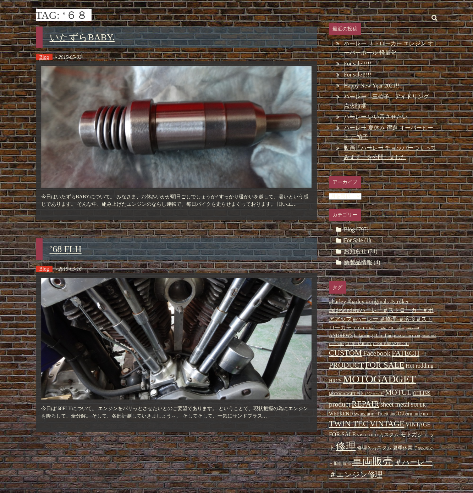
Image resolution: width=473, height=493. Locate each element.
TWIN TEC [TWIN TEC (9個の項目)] (349, 423)
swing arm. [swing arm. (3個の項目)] (365, 413)
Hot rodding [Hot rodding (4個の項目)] (419, 366)
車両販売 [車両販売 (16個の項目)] (372, 461)
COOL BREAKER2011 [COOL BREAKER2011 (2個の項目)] (391, 344)
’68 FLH (66, 249)
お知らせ (355, 251)
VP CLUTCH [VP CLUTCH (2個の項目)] (367, 435)
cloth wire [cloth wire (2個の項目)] (336, 344)
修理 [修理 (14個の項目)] (346, 446)
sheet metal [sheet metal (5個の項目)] (394, 404)
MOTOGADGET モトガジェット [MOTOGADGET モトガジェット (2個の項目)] (356, 394)
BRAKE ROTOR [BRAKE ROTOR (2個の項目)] (407, 336)
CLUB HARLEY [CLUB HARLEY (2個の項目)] (358, 344)
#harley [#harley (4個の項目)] (337, 302)
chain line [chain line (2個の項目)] (429, 336)
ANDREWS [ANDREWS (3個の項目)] (341, 335)
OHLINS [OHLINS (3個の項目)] (421, 393)
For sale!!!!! (358, 64)
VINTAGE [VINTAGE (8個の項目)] (387, 423)
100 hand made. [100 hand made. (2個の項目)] (375, 328)
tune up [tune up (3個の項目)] (420, 413)
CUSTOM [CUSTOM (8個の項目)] (345, 352)
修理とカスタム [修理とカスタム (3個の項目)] (374, 447)
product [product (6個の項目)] (340, 404)
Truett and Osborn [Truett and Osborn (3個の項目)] (394, 413)
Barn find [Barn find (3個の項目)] (383, 335)
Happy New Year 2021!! (371, 86)
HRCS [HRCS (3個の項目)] (335, 381)
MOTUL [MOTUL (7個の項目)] (398, 392)
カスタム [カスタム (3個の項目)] (389, 434)
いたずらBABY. (82, 37)
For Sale (353, 240)
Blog (44, 57)
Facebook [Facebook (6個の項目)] (376, 353)
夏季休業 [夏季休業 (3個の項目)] (403, 447)
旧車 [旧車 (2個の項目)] (338, 463)
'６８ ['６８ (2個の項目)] (357, 328)
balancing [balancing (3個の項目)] (363, 335)
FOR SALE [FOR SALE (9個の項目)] (385, 364)
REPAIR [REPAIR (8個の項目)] (365, 404)
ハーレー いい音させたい (376, 117)
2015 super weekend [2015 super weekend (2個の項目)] (403, 328)
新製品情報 (358, 262)
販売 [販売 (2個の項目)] (347, 463)
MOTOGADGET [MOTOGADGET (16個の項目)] (379, 379)
